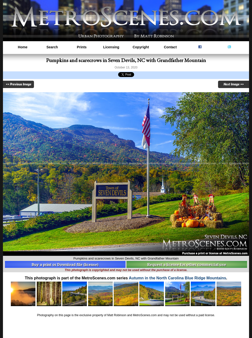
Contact (170, 47)
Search (52, 47)
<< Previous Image (18, 84)
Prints (82, 47)
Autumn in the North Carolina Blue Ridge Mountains (177, 278)
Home (23, 47)
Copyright (141, 47)
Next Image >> (233, 84)
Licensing (111, 47)
